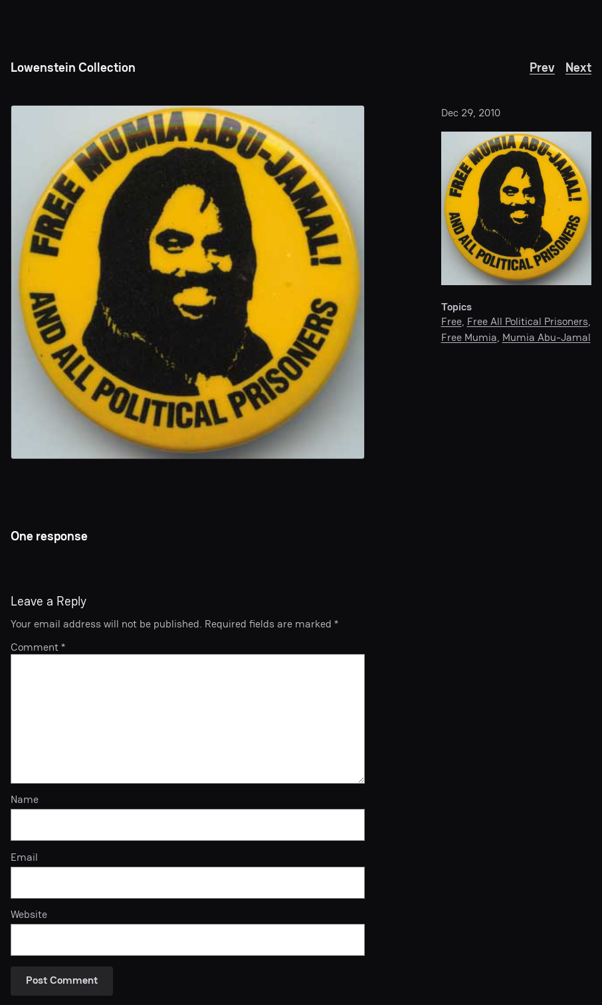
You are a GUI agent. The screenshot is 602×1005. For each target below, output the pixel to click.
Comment (38, 647)
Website (29, 915)
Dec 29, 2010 (470, 113)
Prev (542, 67)
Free (451, 321)
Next (578, 67)
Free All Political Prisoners (527, 321)
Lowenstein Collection (73, 67)
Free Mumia (469, 337)
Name (25, 800)
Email (24, 857)
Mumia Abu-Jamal (546, 337)
